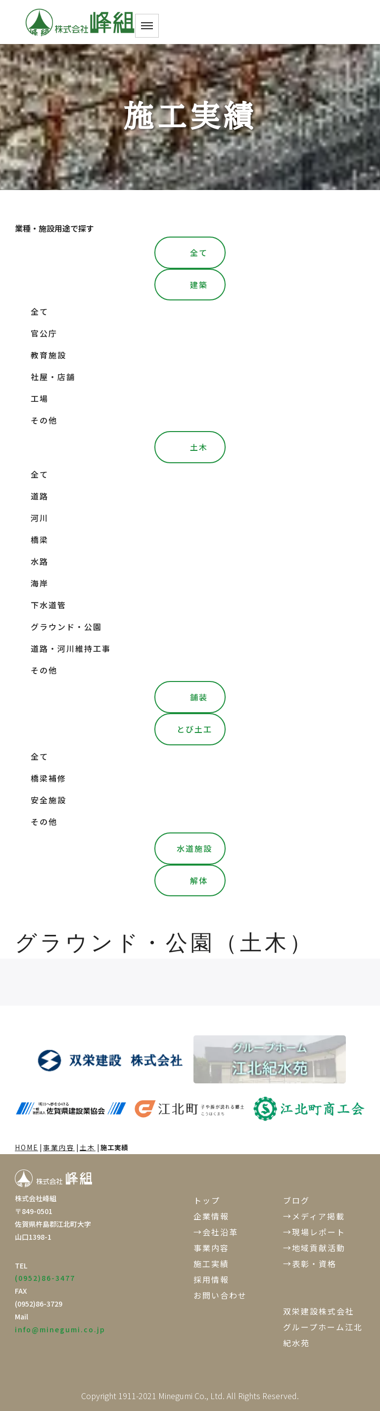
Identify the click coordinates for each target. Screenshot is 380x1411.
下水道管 (48, 605)
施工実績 (211, 1263)
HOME (26, 1147)
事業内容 (59, 1147)
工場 (39, 398)
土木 (199, 447)
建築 (199, 285)
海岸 (39, 583)
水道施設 (194, 848)
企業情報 (211, 1216)
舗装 (199, 697)
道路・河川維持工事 (71, 648)
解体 (199, 880)
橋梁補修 (48, 778)
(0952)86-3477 (45, 1278)
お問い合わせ (220, 1295)
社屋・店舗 (53, 377)
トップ (206, 1200)
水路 (39, 561)
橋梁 (39, 539)
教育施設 (48, 355)
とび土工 (194, 729)
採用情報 (211, 1279)
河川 (39, 518)
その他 (44, 420)
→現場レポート (314, 1232)
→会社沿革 (215, 1232)
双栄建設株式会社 (318, 1311)
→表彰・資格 (309, 1263)
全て (199, 252)
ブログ (296, 1200)
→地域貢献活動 (314, 1248)
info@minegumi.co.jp (60, 1329)
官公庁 (44, 333)
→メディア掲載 (314, 1216)
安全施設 (48, 800)
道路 (39, 496)
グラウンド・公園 (66, 627)
